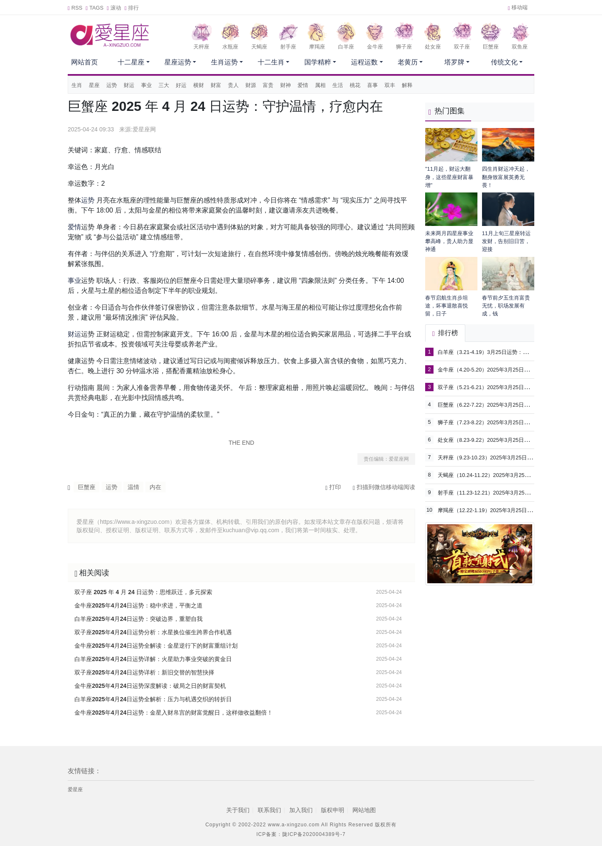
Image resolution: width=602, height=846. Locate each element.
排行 (132, 8)
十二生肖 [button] (271, 62)
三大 (163, 85)
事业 (146, 85)
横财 (198, 85)
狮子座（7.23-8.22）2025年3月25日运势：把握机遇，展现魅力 (513, 422)
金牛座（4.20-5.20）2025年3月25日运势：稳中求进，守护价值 (513, 369)
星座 (94, 85)
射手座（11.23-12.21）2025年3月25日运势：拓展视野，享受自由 (516, 492)
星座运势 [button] (177, 62)
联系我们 (269, 810)
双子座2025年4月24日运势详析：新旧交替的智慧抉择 (144, 672)
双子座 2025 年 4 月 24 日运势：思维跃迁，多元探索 (143, 592)
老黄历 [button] (408, 62)
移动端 (518, 7)
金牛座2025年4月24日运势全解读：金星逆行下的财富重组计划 (156, 645)
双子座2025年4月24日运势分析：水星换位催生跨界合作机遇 (153, 632)
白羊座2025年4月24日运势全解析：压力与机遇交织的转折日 (153, 699)
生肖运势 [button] (224, 62)
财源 (250, 85)
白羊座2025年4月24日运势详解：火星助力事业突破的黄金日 (153, 659)
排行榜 (445, 332)
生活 (337, 85)
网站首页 (84, 62)
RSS (75, 8)
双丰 (390, 85)
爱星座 (75, 789)
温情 (133, 487)
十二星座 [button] (131, 62)
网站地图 (364, 810)
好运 (181, 85)
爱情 (303, 85)
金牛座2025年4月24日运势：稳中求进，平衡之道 (138, 605)
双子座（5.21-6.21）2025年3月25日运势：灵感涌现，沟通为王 (513, 386)
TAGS (95, 8)
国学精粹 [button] (317, 62)
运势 (111, 85)
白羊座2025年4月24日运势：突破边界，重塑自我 (138, 618)
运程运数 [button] (364, 62)
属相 (320, 85)
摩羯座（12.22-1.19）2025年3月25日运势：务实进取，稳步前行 (514, 509)
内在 (155, 487)
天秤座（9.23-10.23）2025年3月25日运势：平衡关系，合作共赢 (514, 457)
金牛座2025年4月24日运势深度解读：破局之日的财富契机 (150, 685)
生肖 (76, 85)
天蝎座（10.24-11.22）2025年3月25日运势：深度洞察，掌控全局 (516, 474)
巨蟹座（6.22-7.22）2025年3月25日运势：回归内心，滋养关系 (513, 404)
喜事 (372, 85)
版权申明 (332, 810)
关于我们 (238, 810)
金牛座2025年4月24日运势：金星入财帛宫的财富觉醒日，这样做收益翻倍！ (173, 712)
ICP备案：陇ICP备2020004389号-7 (300, 834)
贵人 (233, 85)
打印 (333, 487)
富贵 (268, 85)
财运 (129, 85)
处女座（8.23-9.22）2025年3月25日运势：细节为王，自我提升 (513, 439)
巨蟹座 (86, 487)
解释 (407, 85)
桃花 (355, 85)
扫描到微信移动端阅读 (384, 487)
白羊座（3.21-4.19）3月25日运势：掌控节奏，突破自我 (504, 351)
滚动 (114, 8)
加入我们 (301, 810)
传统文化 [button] (504, 62)
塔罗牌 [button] (454, 62)
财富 (216, 85)
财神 (285, 85)
